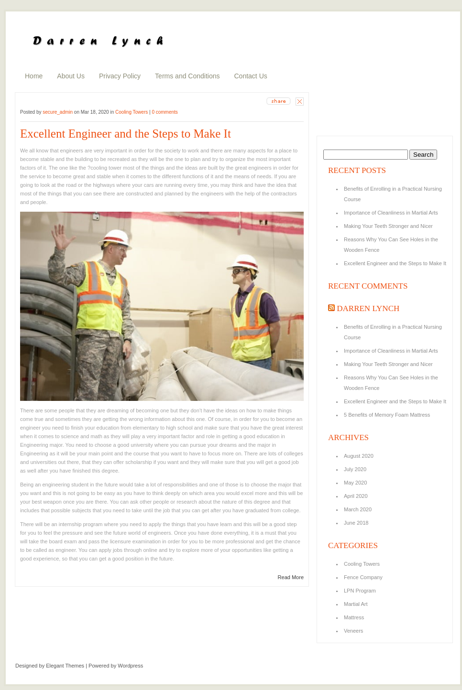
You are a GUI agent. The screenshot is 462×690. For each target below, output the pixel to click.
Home (34, 76)
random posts (339, 111)
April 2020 (356, 496)
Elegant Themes (65, 665)
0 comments (164, 112)
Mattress (354, 617)
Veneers (353, 631)
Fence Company (363, 577)
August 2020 (359, 456)
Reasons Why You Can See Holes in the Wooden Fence (391, 245)
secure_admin (58, 112)
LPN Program (360, 590)
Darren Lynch (368, 308)
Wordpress (130, 665)
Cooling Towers (131, 112)
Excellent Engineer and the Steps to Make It (125, 133)
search (383, 16)
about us (333, 98)
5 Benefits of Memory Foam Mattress (387, 415)
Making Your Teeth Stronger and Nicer (388, 226)
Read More (291, 577)
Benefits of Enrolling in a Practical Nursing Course (393, 194)
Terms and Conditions (187, 76)
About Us (71, 76)
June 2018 (356, 523)
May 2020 (355, 482)
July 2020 (355, 469)
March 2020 (358, 509)
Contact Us (250, 76)
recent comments (343, 124)
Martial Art (356, 604)
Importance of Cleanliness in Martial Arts (391, 213)
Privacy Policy (120, 76)
